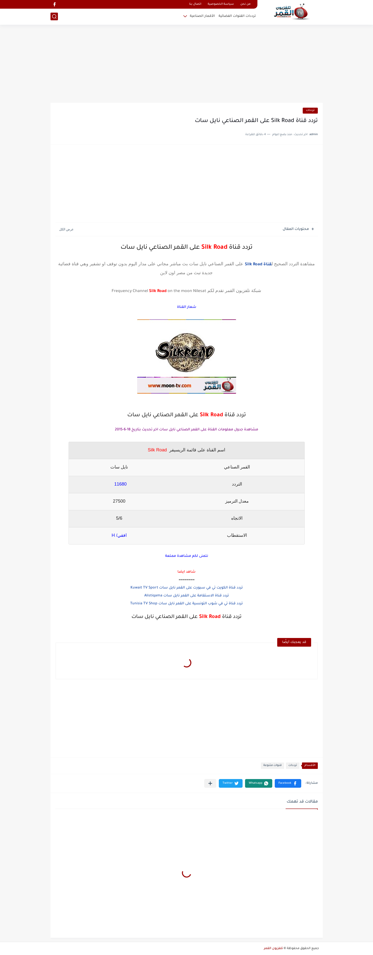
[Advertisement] (186, 64)
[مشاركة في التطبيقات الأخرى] (210, 783)
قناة (267, 264)
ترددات (310, 110)
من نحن (245, 4)
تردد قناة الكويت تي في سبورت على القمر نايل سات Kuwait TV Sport (186, 588)
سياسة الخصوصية (221, 4)
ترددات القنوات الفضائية (237, 16)
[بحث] (54, 16)
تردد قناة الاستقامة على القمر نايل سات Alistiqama (186, 596)
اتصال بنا (195, 4)
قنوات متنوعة (272, 765)
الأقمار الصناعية (202, 16)
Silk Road (254, 264)
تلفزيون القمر (273, 948)
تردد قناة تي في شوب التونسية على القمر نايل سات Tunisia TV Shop (186, 604)
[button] (288, 783)
